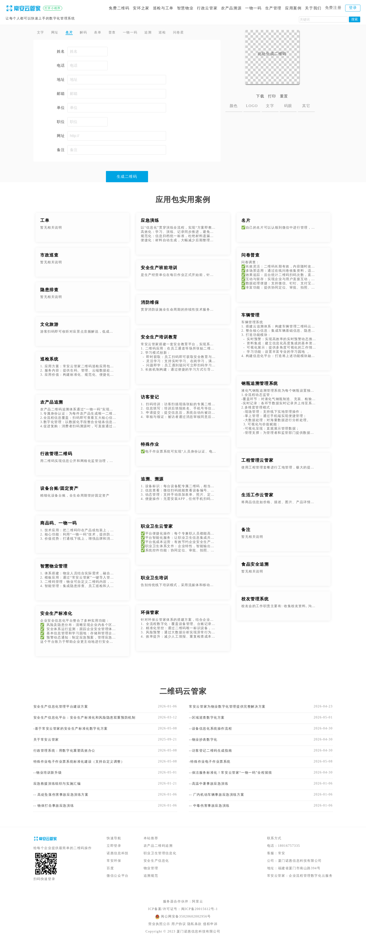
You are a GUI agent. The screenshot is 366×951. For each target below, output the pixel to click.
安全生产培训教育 (159, 338)
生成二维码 (127, 178)
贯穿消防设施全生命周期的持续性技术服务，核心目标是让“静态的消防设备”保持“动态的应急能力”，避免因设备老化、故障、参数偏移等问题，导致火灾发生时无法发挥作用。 (179, 310)
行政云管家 (207, 8)
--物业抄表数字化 (205, 743)
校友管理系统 (255, 600)
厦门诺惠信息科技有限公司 (300, 869)
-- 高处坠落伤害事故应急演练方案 (64, 802)
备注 (245, 530)
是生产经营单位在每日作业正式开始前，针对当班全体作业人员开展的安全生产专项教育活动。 (179, 276)
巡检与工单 (163, 8)
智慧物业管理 (54, 567)
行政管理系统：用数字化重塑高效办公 (68, 755)
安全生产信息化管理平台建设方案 (64, 708)
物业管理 (151, 876)
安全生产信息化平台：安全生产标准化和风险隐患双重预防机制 (85, 720)
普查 (122, 33)
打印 (272, 96)
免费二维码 (119, 8)
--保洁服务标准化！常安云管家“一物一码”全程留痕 (236, 778)
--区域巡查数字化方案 (209, 720)
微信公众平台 (118, 884)
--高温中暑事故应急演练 (211, 790)
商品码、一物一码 (58, 524)
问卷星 (199, 33)
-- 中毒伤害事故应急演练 (212, 813)
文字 (41, 33)
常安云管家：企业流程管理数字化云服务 (300, 884)
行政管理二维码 (56, 455)
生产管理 (273, 8)
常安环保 (114, 869)
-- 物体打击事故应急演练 (56, 813)
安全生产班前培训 (159, 269)
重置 (284, 96)
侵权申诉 (210, 932)
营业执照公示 (159, 932)
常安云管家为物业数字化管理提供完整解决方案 (232, 708)
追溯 (163, 33)
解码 (89, 33)
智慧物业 (185, 8)
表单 (106, 33)
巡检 (180, 33)
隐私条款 (194, 932)
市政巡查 (49, 256)
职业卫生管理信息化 (160, 861)
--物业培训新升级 (49, 778)
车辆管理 (250, 316)
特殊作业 (150, 445)
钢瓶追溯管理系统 (259, 384)
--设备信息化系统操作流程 (213, 731)
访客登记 (150, 398)
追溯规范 (151, 884)
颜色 (234, 106)
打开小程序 (53, 8)
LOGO (252, 106)
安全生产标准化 (56, 614)
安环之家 (141, 8)
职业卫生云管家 (157, 527)
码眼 (288, 106)
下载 (260, 96)
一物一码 (253, 8)
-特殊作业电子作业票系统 (212, 767)
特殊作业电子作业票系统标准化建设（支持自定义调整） (84, 767)
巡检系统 (49, 360)
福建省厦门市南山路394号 (299, 876)
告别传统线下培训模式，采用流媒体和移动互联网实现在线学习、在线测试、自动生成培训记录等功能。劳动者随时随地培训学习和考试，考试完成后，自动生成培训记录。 (179, 586)
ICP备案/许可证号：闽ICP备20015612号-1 (183, 917)
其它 (306, 106)
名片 (73, 33)
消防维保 (150, 303)
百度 (110, 876)
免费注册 (333, 8)
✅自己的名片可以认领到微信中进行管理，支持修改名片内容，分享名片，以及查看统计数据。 (279, 228)
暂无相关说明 (51, 228)
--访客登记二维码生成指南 (213, 755)
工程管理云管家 (257, 461)
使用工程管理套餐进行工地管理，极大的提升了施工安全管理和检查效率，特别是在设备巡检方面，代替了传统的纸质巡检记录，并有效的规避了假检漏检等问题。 (279, 468)
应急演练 (150, 221)
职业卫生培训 (154, 579)
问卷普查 (250, 256)
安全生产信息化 (156, 869)
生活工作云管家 (257, 496)
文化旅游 (49, 325)
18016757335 (289, 854)
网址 (57, 33)
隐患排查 (49, 291)
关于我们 (313, 8)
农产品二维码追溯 (158, 854)
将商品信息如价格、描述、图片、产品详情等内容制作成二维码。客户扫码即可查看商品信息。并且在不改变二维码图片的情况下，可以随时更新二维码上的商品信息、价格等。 (279, 503)
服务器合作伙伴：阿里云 (183, 909)
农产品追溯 (51, 403)
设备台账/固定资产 (59, 489)
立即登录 (114, 854)
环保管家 (150, 613)
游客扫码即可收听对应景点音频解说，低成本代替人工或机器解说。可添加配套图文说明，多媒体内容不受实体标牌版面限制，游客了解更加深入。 (78, 332)
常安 (281, 861)
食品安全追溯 (255, 565)
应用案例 (293, 8)
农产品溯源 (231, 8)
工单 (44, 221)
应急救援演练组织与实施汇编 (60, 790)
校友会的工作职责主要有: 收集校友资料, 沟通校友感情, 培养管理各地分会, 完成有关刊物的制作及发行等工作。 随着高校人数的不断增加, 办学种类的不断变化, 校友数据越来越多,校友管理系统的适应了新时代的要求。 (279, 607)
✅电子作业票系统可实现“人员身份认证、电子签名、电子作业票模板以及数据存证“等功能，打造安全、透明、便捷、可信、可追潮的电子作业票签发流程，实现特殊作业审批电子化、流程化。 (179, 452)
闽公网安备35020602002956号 (186, 924)
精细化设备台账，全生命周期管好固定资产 (74, 496)
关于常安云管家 (47, 743)
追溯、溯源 (152, 480)
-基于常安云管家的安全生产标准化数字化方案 (75, 731)
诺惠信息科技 (118, 861)
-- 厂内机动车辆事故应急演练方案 (220, 802)
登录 (353, 8)
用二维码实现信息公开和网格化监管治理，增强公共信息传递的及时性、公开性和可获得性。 (78, 462)
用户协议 (178, 932)
